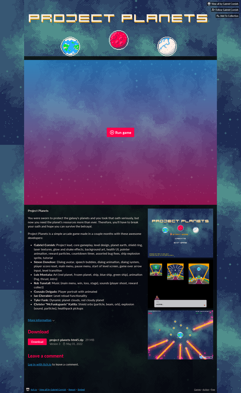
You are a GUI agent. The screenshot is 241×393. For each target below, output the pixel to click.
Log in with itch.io (39, 364)
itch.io (34, 389)
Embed (81, 389)
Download (37, 341)
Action (206, 389)
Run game (120, 132)
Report (72, 389)
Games (197, 389)
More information (41, 320)
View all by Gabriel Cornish (52, 389)
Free (213, 389)
